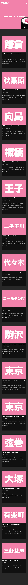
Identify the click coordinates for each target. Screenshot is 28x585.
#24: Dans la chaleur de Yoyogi (11, 272)
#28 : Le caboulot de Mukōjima (11, 125)
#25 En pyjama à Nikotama (10, 236)
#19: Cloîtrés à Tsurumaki (10, 452)
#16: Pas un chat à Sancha (10, 560)
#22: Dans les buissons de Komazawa (13, 344)
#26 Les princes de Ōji (9, 198)
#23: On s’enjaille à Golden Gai (11, 308)
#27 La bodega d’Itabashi (10, 162)
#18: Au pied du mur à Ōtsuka (11, 488)
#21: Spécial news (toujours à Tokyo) (13, 380)
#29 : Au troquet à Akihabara (11, 89)
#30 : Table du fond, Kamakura (11, 53)
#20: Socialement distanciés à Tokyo (13, 416)
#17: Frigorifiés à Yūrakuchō (11, 524)
